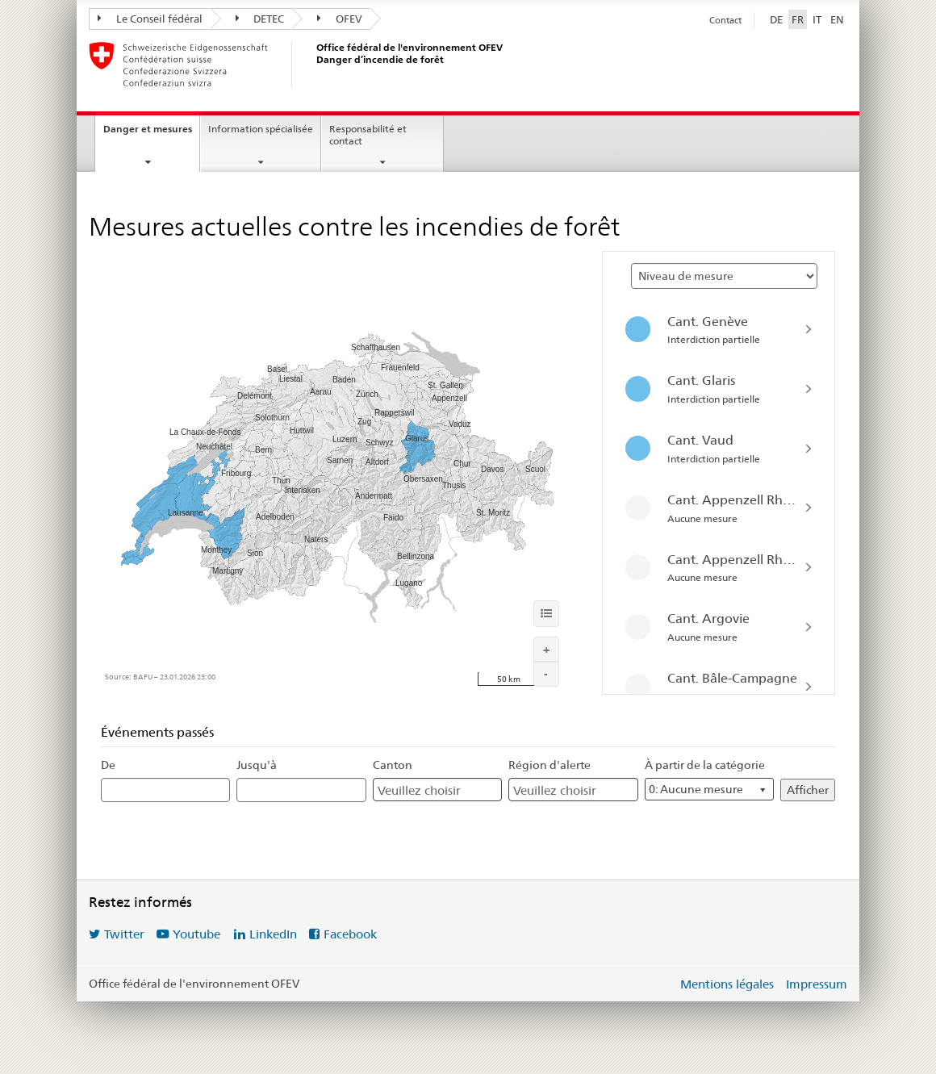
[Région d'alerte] (560, 790)
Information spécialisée (260, 129)
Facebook (350, 934)
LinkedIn (273, 934)
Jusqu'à (256, 764)
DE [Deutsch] (776, 19)
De (108, 764)
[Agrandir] (546, 649)
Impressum (816, 984)
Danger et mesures (147, 129)
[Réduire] (546, 674)
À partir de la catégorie (705, 764)
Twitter (124, 934)
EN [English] (837, 19)
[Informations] (546, 613)
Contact (725, 20)
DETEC (260, 18)
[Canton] (425, 790)
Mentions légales (727, 984)
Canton (392, 764)
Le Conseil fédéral (150, 18)
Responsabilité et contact (368, 135)
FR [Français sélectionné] (798, 19)
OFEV (339, 18)
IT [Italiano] (817, 19)
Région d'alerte (549, 764)
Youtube (196, 934)
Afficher (808, 790)
